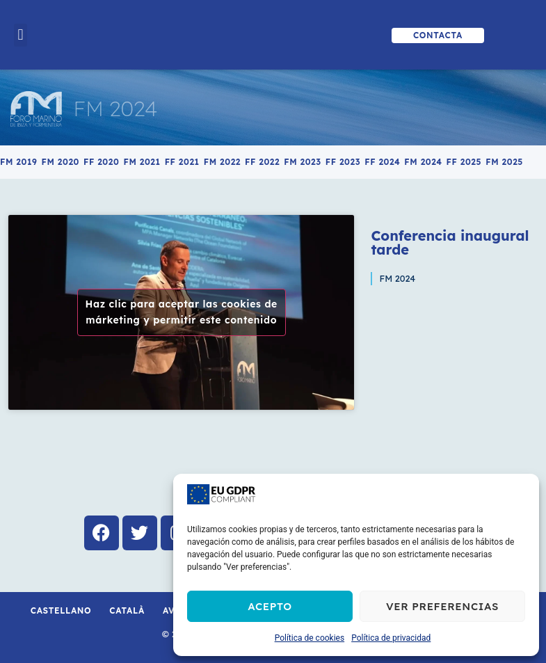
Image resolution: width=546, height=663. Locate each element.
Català (127, 610)
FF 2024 (382, 162)
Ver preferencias (442, 606)
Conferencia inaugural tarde (450, 242)
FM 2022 (222, 162)
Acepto (270, 606)
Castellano (61, 610)
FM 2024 (116, 108)
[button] (20, 35)
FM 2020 (60, 162)
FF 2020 (101, 162)
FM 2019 (18, 162)
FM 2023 (302, 162)
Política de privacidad (391, 638)
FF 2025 (464, 162)
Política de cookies (310, 638)
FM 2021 (141, 162)
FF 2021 (182, 162)
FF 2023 (343, 162)
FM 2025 (504, 162)
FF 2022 (262, 162)
